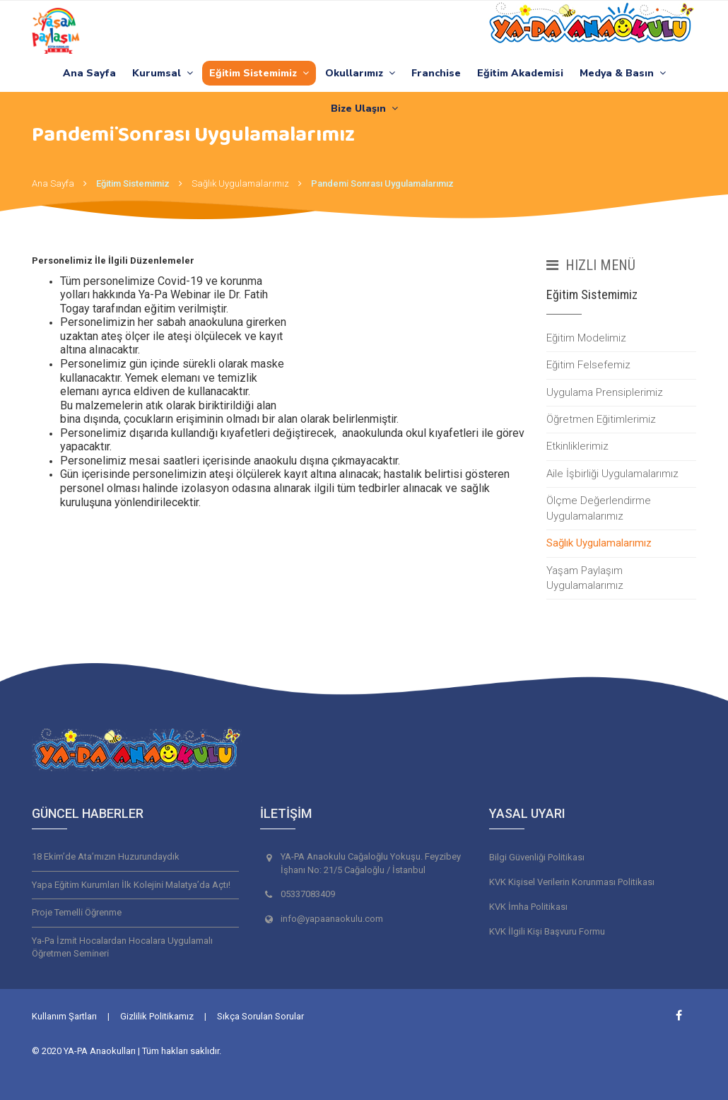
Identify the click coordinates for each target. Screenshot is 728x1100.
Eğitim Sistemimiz (259, 73)
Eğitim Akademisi (520, 73)
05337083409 (308, 894)
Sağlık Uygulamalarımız (240, 183)
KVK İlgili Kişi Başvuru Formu (547, 931)
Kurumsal (162, 73)
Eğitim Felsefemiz (588, 364)
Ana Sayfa (89, 73)
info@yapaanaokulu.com (332, 918)
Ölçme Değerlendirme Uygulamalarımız (598, 508)
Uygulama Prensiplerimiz (604, 392)
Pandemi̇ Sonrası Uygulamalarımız (382, 183)
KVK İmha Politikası (528, 906)
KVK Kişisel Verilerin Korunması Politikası (571, 882)
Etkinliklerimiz (577, 446)
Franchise (436, 73)
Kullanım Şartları (64, 1016)
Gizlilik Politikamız (157, 1016)
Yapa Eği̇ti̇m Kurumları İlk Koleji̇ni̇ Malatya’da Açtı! (131, 884)
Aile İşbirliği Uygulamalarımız (612, 473)
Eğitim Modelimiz (586, 338)
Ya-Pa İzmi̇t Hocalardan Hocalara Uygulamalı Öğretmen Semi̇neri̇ (122, 947)
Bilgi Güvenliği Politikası (537, 857)
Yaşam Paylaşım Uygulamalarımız (584, 578)
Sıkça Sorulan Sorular (260, 1016)
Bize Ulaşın (364, 108)
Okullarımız (360, 73)
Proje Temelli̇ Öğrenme (77, 912)
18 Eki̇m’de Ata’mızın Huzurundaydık (106, 856)
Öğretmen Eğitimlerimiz (601, 419)
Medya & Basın (623, 73)
